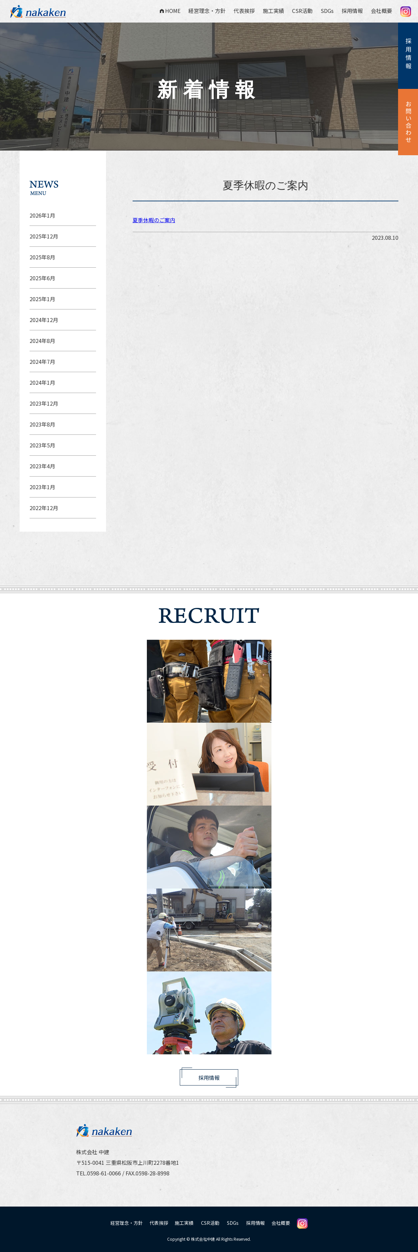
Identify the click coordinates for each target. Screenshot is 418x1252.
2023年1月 (42, 487)
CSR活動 (302, 11)
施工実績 (273, 11)
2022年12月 (44, 508)
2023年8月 (42, 424)
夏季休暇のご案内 (154, 220)
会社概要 (381, 11)
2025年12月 (44, 236)
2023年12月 (44, 403)
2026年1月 (42, 215)
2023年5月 (42, 445)
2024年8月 (42, 341)
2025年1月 (42, 299)
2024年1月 (42, 382)
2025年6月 (42, 278)
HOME (170, 11)
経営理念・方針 (207, 11)
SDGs (327, 11)
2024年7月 (42, 361)
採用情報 (352, 11)
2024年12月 (44, 320)
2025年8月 (42, 257)
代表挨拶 (244, 11)
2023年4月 (42, 466)
